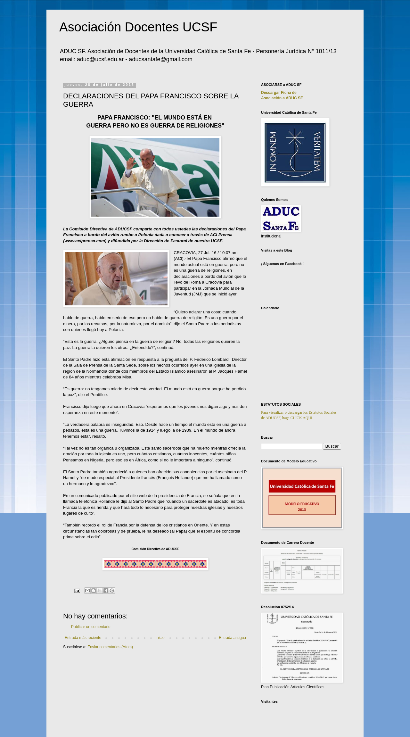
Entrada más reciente (83, 637)
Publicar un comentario (91, 627)
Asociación (282, 98)
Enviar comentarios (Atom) (110, 647)
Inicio (160, 637)
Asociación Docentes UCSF (138, 27)
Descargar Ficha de (279, 92)
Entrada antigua (232, 637)
